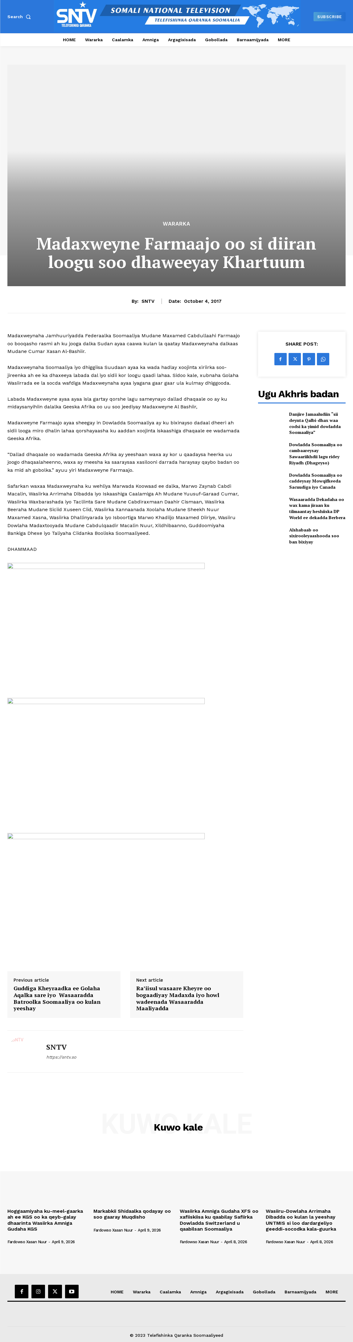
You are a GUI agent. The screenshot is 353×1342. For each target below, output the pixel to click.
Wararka (176, 223)
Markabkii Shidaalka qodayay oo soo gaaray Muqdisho (132, 1214)
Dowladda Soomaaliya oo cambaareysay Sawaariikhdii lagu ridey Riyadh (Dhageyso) (315, 454)
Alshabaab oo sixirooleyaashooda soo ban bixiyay (314, 536)
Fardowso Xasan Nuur (27, 1242)
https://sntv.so (61, 1057)
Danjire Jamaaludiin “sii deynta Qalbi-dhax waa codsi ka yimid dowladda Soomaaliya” (315, 423)
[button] (20, 16)
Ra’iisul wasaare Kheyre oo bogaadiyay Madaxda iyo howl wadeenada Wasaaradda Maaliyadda (177, 998)
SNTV (148, 301)
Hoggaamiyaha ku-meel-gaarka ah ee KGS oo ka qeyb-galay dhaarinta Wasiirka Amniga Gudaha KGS (45, 1220)
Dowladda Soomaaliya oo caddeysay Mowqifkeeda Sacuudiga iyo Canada (315, 481)
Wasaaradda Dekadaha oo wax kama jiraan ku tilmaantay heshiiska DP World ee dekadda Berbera (317, 508)
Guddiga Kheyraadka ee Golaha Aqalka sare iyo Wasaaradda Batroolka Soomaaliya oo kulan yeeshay (57, 998)
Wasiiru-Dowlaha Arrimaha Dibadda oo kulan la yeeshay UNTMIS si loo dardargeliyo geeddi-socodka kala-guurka (301, 1220)
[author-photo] (30, 1236)
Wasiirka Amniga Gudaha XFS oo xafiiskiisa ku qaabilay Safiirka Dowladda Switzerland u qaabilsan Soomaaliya (219, 1220)
